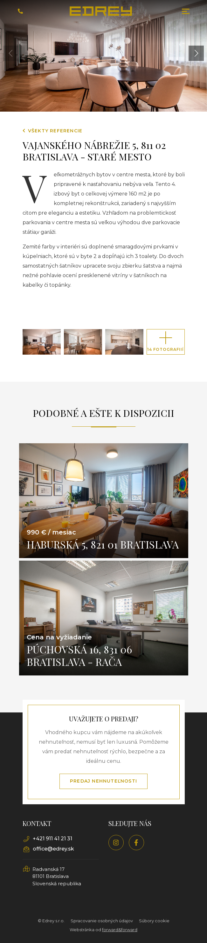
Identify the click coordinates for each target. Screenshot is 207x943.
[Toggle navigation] (185, 11)
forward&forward (119, 929)
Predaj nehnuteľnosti (103, 781)
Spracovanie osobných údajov (102, 920)
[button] (196, 53)
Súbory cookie (154, 920)
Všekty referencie (53, 131)
